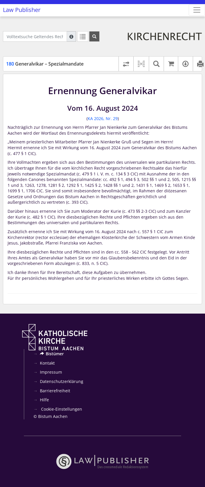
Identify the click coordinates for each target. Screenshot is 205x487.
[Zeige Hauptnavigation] (197, 10)
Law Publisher (21, 10)
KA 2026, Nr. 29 (103, 118)
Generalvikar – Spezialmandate (45, 64)
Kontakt (47, 363)
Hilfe (44, 399)
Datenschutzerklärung (61, 381)
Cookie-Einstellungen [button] (61, 409)
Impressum (51, 372)
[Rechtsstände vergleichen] (126, 64)
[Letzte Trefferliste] (82, 36)
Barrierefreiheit (55, 390)
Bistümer (52, 353)
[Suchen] (94, 36)
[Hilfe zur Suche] (71, 36)
